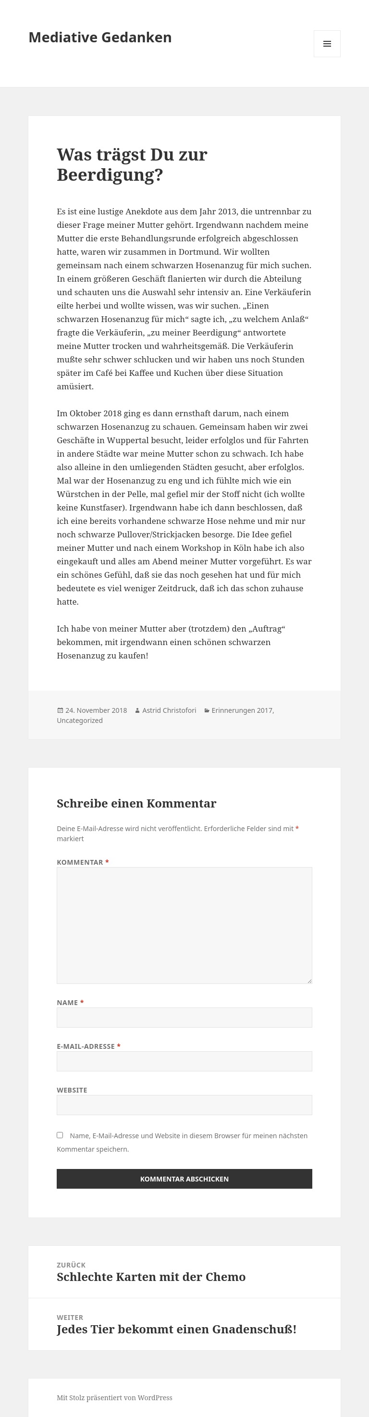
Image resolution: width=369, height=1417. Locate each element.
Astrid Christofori (169, 710)
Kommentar (83, 862)
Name (70, 1002)
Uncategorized (80, 720)
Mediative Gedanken (100, 36)
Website (72, 1089)
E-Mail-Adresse (89, 1046)
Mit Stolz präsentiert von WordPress (114, 1397)
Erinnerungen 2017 (242, 710)
